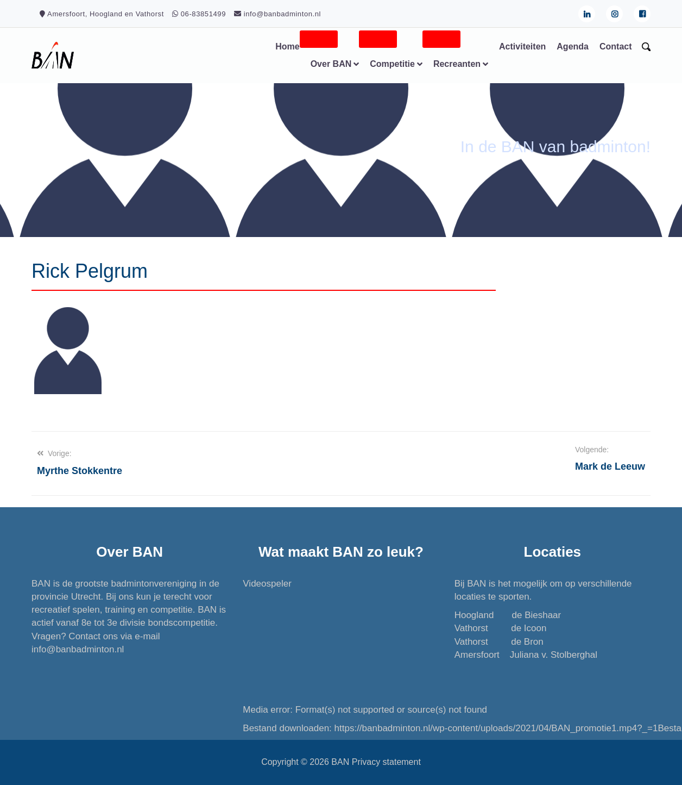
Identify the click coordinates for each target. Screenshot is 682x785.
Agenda (573, 46)
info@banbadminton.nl (77, 649)
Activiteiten (522, 46)
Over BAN (331, 63)
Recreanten (457, 63)
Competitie (392, 63)
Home (287, 46)
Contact (615, 46)
